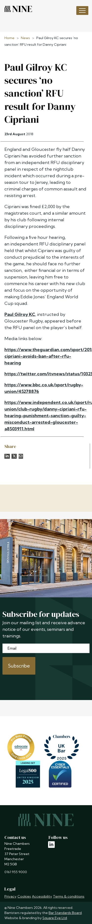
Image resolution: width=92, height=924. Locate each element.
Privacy (10, 896)
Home (9, 38)
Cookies (24, 896)
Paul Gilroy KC (19, 314)
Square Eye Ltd (54, 918)
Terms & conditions (68, 896)
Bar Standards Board (65, 913)
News (25, 38)
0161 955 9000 (15, 872)
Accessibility (42, 896)
